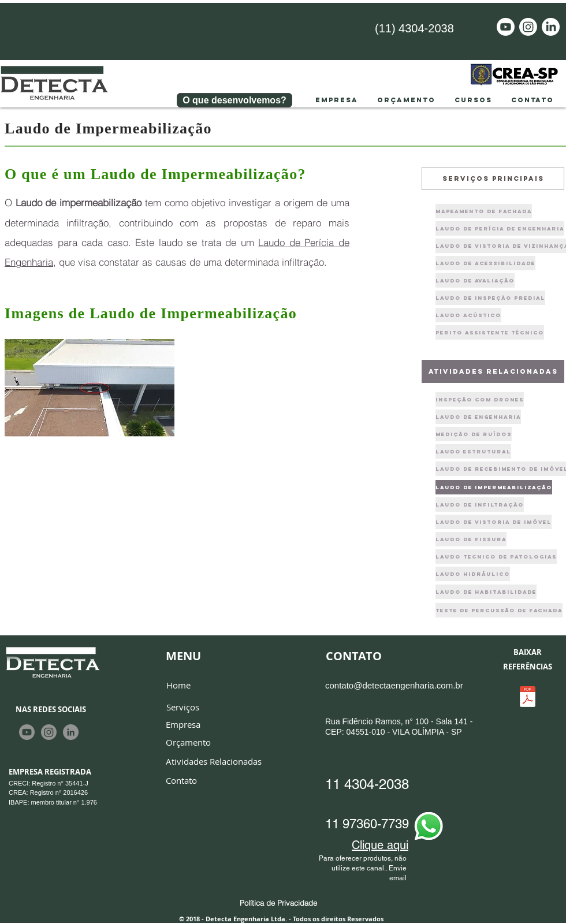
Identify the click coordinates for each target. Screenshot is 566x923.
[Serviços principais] (493, 178)
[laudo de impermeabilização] (493, 487)
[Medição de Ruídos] (473, 434)
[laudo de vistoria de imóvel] (493, 522)
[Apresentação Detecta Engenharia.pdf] (527, 698)
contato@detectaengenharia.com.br (394, 685)
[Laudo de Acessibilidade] (485, 263)
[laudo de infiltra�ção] (479, 504)
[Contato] (181, 781)
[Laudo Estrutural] (473, 451)
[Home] (178, 685)
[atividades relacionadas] (493, 371)
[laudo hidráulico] (472, 574)
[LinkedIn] (551, 27)
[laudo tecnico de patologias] (496, 556)
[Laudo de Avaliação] (475, 280)
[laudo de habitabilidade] (486, 592)
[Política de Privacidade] (278, 902)
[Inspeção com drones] (479, 399)
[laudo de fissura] (471, 539)
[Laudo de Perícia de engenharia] (499, 228)
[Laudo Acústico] (468, 315)
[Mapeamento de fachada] (483, 211)
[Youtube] (506, 27)
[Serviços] (182, 707)
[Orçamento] (188, 742)
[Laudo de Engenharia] (478, 417)
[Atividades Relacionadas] (214, 762)
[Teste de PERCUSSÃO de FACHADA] (499, 610)
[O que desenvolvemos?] (234, 100)
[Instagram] (528, 27)
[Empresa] (183, 725)
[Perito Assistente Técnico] (489, 332)
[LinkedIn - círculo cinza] (71, 732)
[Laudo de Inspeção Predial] (490, 298)
